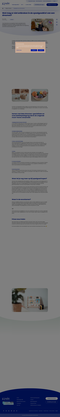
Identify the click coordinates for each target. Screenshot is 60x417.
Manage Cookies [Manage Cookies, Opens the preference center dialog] (19, 50)
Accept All (41, 50)
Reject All (34, 50)
